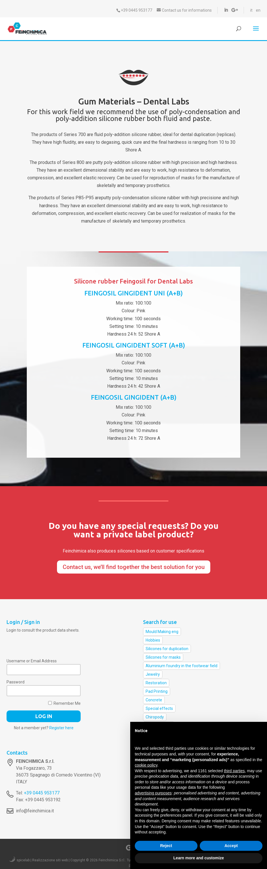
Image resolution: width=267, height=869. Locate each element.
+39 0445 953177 (42, 793)
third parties (234, 771)
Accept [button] (231, 845)
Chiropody (155, 717)
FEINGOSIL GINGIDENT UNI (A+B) (133, 293)
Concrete (154, 700)
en (258, 10)
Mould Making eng (162, 631)
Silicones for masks (163, 657)
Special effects (159, 708)
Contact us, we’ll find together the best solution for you (134, 567)
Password (16, 682)
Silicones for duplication (167, 648)
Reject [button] (166, 845)
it (251, 10)
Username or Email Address (32, 661)
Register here (61, 728)
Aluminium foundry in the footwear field (181, 665)
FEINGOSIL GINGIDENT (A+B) (133, 397)
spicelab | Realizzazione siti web (42, 860)
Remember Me (64, 703)
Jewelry (153, 674)
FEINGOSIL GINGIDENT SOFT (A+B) (133, 345)
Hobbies (153, 640)
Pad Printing (157, 691)
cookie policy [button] (146, 765)
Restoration (156, 683)
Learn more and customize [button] (198, 858)
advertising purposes (153, 793)
